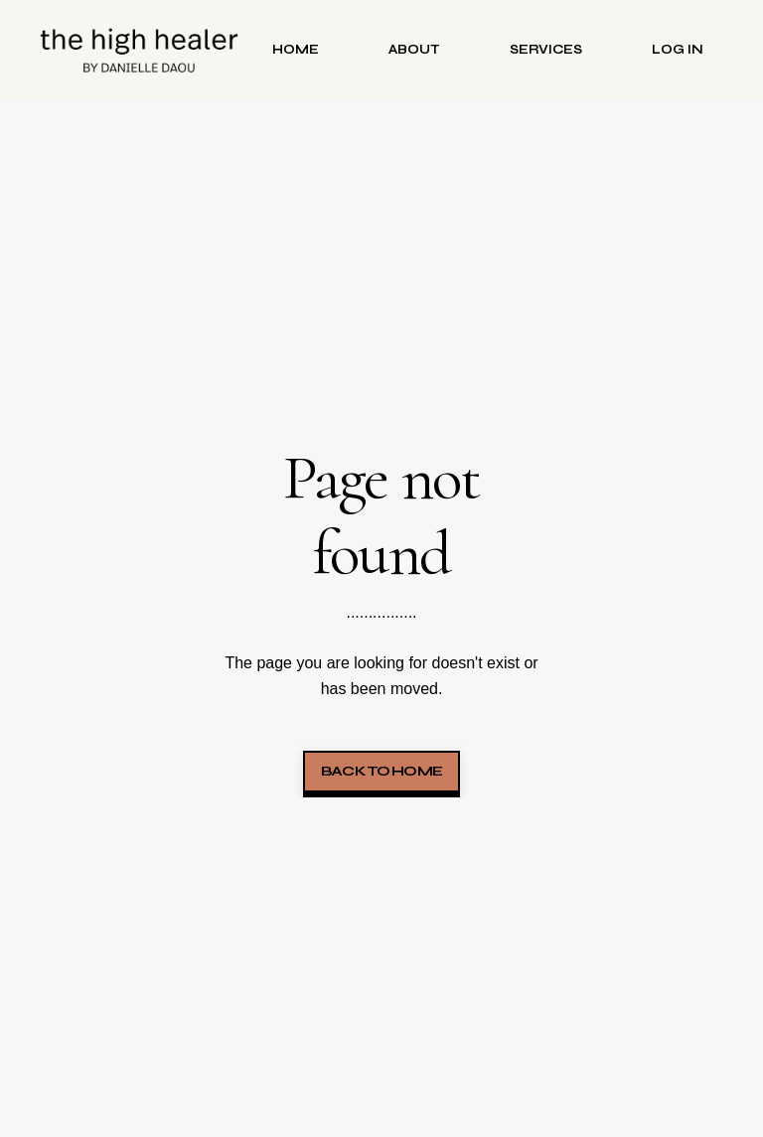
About (414, 49)
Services (546, 49)
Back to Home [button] (381, 771)
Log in (677, 49)
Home (295, 49)
